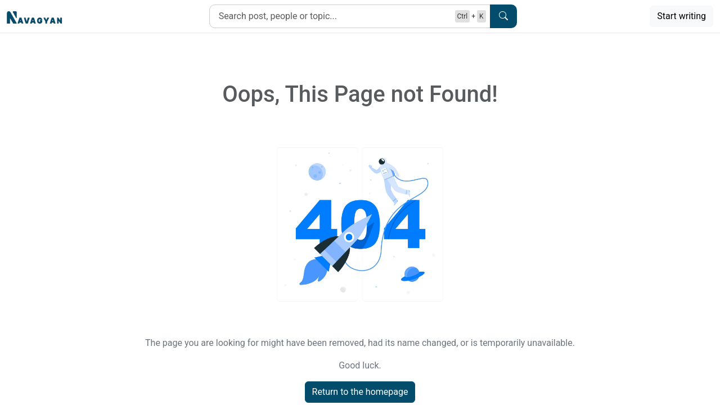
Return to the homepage (360, 391)
